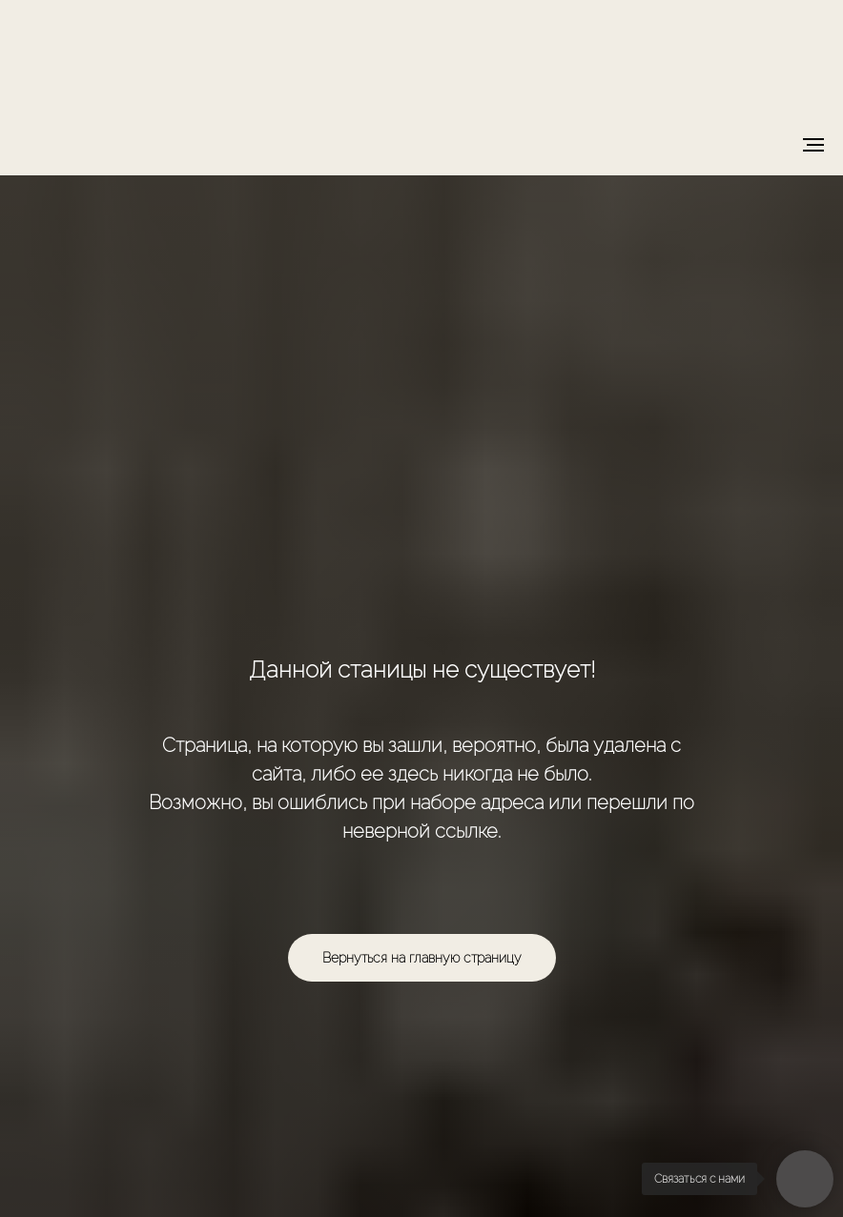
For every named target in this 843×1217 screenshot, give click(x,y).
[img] (422, 54)
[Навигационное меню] (813, 145)
